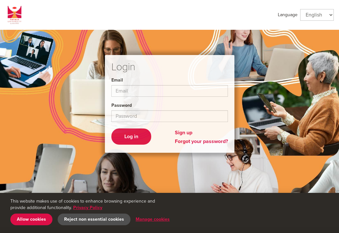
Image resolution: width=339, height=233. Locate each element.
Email (117, 80)
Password (121, 105)
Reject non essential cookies (94, 219)
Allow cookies (31, 219)
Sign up (183, 132)
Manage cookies (153, 219)
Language (288, 14)
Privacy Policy (87, 207)
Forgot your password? (201, 141)
